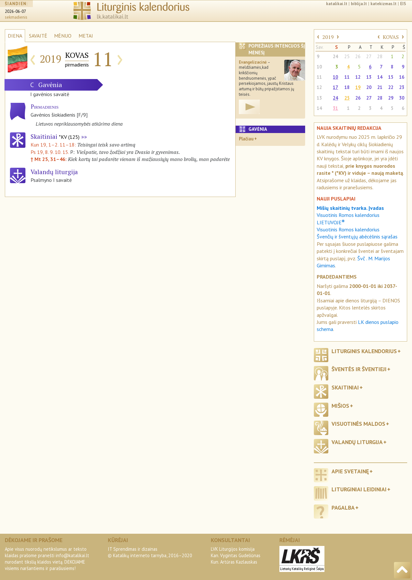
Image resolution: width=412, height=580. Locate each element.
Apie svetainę (350, 471)
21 (379, 87)
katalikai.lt (336, 3)
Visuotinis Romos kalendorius (348, 229)
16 (401, 77)
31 (335, 108)
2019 (328, 36)
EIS (403, 3)
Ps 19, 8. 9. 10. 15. (50, 152)
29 (390, 98)
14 (379, 77)
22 (390, 87)
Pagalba (343, 507)
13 (368, 77)
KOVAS (391, 36)
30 (401, 98)
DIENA (15, 35)
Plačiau (246, 139)
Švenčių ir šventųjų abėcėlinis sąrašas (357, 236)
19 (357, 87)
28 (379, 56)
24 (335, 56)
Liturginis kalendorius (364, 351)
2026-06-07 (15, 11)
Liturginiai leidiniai (359, 489)
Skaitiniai (55, 136)
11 (319, 77)
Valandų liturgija (357, 442)
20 (368, 87)
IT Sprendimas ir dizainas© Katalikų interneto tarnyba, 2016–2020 (150, 552)
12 (357, 77)
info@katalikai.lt (72, 555)
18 (347, 87)
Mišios (340, 405)
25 (347, 56)
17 (335, 87)
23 (401, 87)
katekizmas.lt (383, 3)
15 (390, 77)
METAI (86, 35)
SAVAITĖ (38, 35)
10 (319, 67)
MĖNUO (62, 35)
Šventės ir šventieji (359, 369)
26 (357, 56)
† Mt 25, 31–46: (49, 159)
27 (368, 56)
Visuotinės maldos (358, 423)
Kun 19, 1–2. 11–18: (54, 144)
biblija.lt (359, 3)
